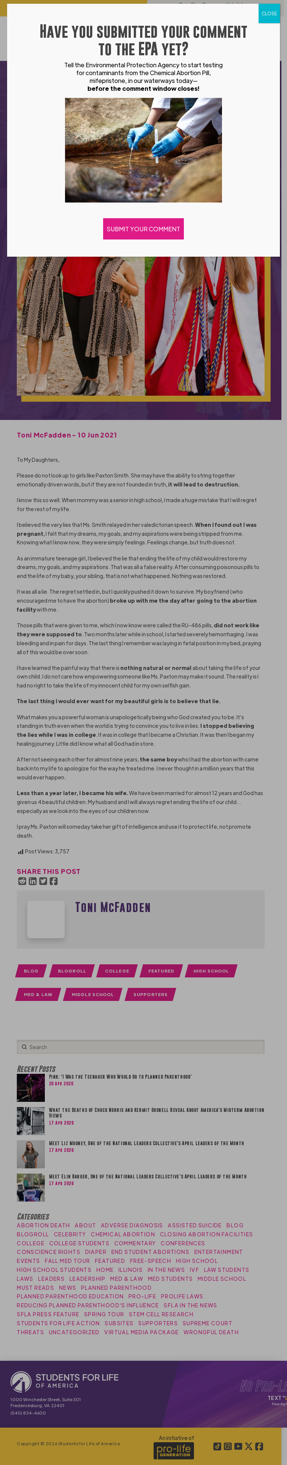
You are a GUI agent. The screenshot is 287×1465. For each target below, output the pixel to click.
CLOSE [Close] (269, 13)
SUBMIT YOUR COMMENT (143, 229)
